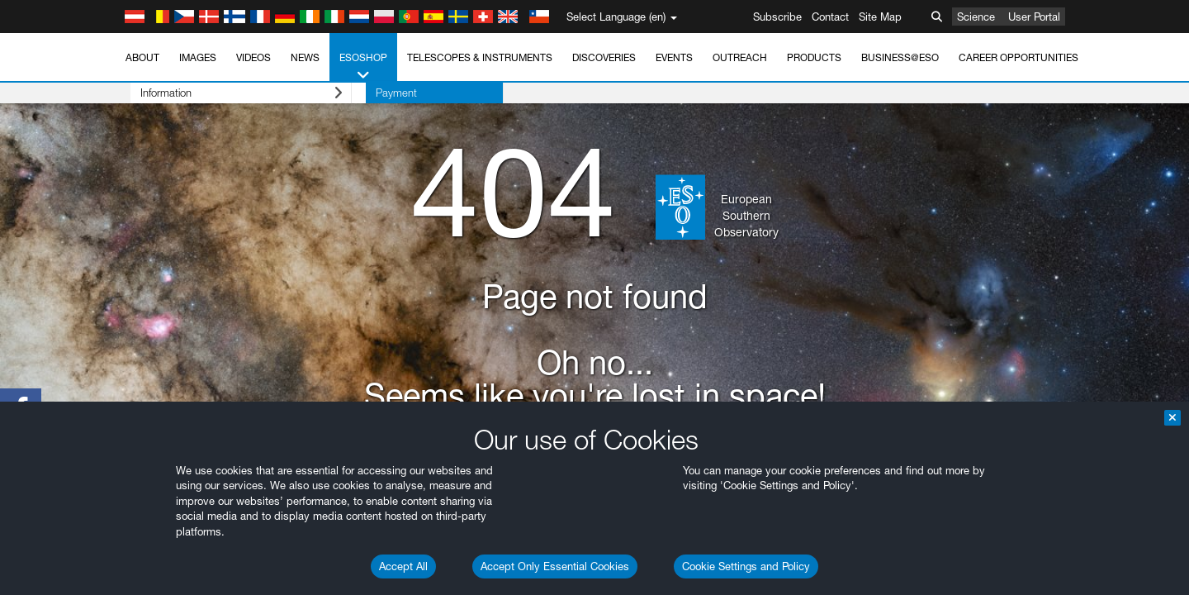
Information (227, 93)
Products (814, 57)
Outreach (740, 57)
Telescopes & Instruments (479, 57)
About (142, 57)
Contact (830, 16)
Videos (253, 57)
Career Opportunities (1018, 57)
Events (674, 57)
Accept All (403, 566)
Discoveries (604, 57)
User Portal (1034, 16)
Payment (367, 92)
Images (197, 57)
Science (976, 16)
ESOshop (363, 67)
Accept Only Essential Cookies (555, 566)
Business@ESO (900, 57)
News (305, 57)
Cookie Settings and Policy (746, 566)
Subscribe (777, 16)
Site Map (880, 16)
